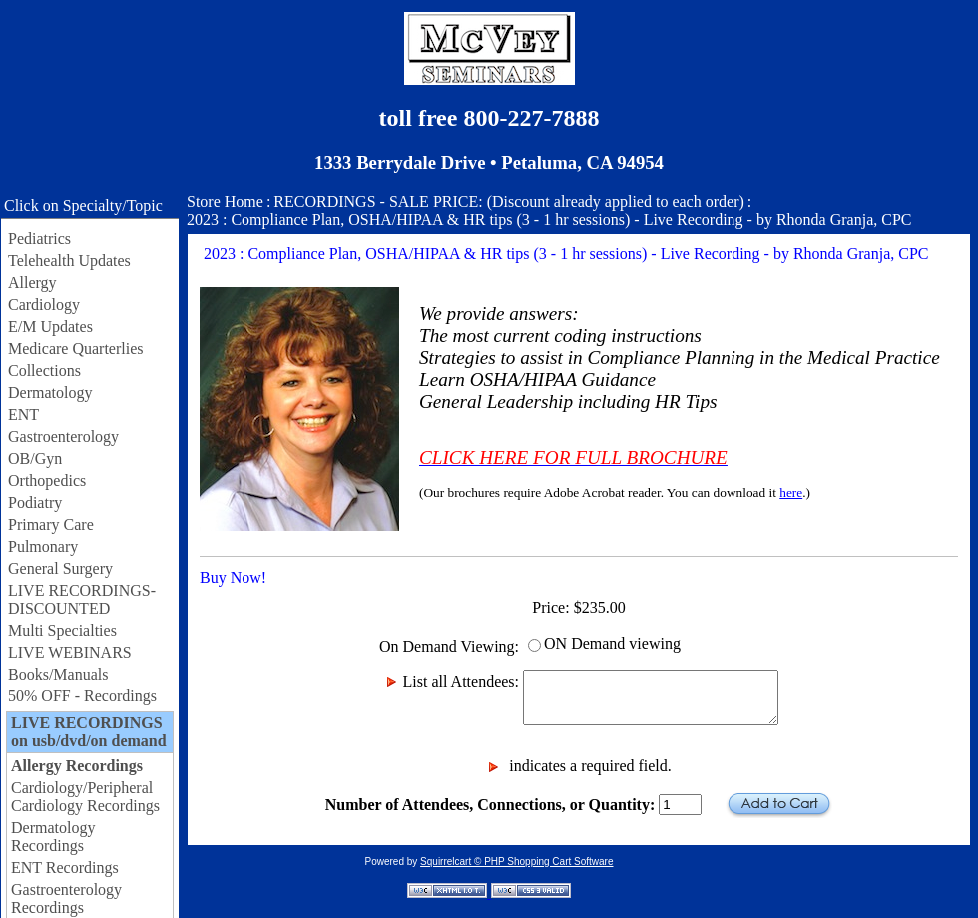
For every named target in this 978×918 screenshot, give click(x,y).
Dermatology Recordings (53, 836)
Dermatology (50, 392)
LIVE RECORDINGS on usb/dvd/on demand (89, 731)
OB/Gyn (35, 458)
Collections (44, 370)
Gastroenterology (63, 436)
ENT (23, 414)
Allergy (32, 282)
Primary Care (51, 524)
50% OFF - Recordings (82, 696)
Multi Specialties (62, 630)
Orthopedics (47, 480)
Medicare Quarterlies (75, 348)
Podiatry (35, 502)
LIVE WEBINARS (70, 652)
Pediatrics (39, 238)
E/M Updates (50, 326)
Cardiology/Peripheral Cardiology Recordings (85, 796)
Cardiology (44, 304)
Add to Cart (778, 804)
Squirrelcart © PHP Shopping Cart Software (516, 861)
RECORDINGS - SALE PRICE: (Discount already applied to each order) (508, 201)
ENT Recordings (65, 867)
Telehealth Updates (69, 260)
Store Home (225, 201)
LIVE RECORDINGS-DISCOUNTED (82, 599)
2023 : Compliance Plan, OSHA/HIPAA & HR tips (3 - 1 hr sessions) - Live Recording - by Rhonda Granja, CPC (549, 219)
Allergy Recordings (77, 765)
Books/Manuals (58, 674)
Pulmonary (43, 546)
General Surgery (60, 568)
